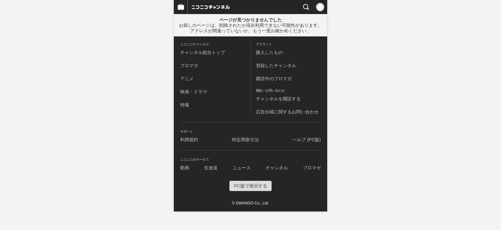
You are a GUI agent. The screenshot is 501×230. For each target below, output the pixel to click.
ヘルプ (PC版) (306, 139)
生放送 (211, 167)
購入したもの (269, 52)
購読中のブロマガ (274, 78)
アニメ (187, 78)
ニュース (241, 167)
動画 (184, 167)
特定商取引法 (245, 139)
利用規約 (189, 139)
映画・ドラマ (193, 91)
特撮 (184, 104)
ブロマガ (189, 65)
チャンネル (277, 167)
